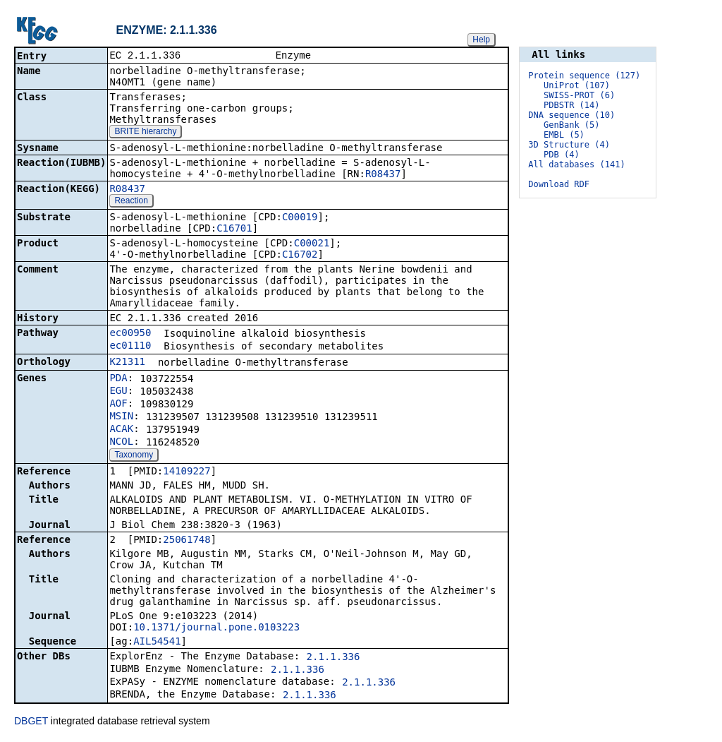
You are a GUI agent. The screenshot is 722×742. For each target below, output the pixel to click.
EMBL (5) (564, 135)
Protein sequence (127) (584, 75)
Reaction (130, 202)
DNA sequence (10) (571, 115)
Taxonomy (133, 456)
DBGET (31, 722)
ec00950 (130, 334)
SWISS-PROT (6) (579, 95)
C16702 (300, 255)
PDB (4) (562, 155)
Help (481, 39)
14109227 (186, 472)
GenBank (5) (571, 125)
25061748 (186, 540)
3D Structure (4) (569, 145)
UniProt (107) (577, 85)
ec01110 (130, 346)
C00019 (300, 218)
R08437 (383, 175)
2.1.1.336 (333, 658)
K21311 (127, 363)
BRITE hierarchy (145, 133)
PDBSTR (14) (571, 105)
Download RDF (558, 184)
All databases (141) (576, 164)
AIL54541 (156, 642)
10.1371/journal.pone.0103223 (216, 628)
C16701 (234, 229)
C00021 (312, 244)
